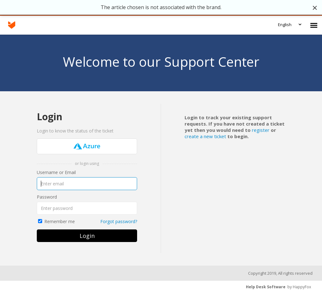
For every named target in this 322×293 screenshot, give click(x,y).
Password (47, 197)
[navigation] (313, 25)
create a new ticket (206, 136)
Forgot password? (118, 221)
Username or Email (56, 172)
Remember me (59, 221)
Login (87, 235)
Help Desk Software (266, 287)
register (260, 130)
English (284, 24)
